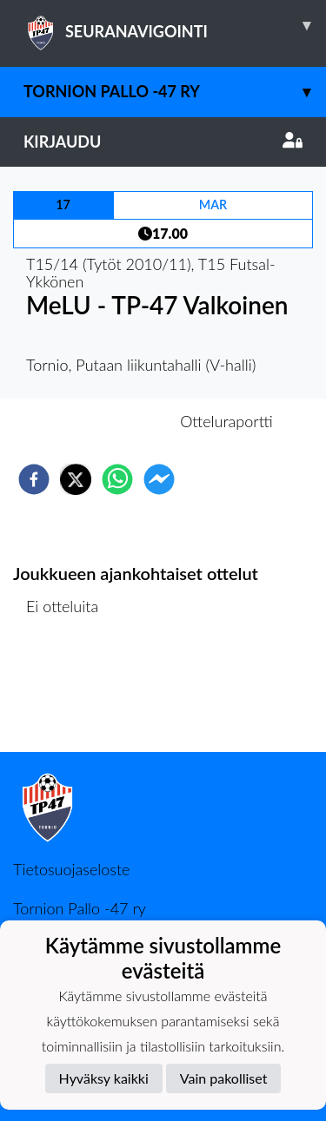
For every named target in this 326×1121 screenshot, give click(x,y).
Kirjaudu (163, 141)
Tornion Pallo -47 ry (174, 91)
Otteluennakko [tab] (102, 421)
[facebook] (34, 479)
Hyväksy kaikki (104, 1078)
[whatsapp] (117, 479)
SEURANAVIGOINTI (174, 25)
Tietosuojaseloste (71, 869)
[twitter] (75, 479)
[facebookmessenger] (159, 479)
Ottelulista (69, 693)
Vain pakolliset (224, 1078)
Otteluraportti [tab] (226, 421)
